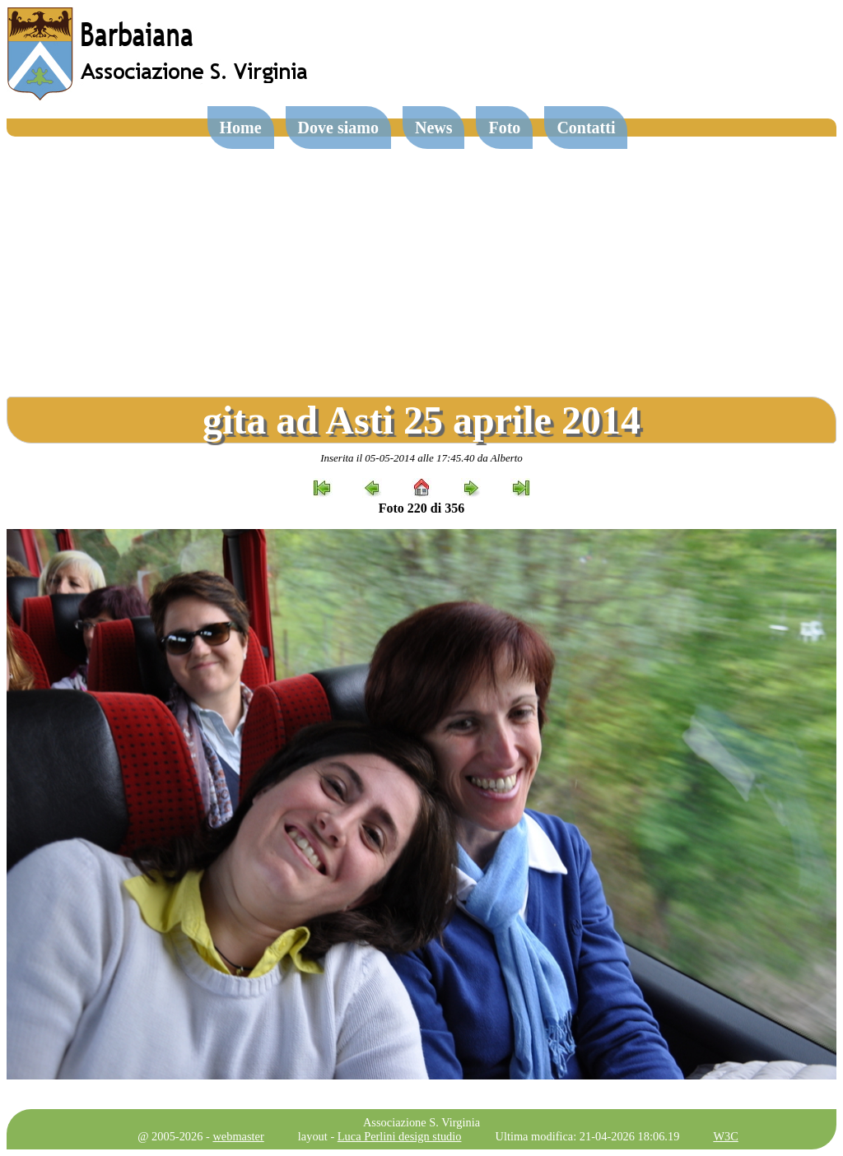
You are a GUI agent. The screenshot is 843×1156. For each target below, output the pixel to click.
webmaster (237, 1136)
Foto (504, 127)
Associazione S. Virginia (421, 1122)
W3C (725, 1136)
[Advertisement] (421, 260)
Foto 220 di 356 (421, 508)
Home (241, 127)
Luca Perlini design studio (400, 1136)
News (434, 127)
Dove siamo (338, 127)
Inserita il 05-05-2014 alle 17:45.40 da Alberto (421, 458)
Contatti (586, 127)
